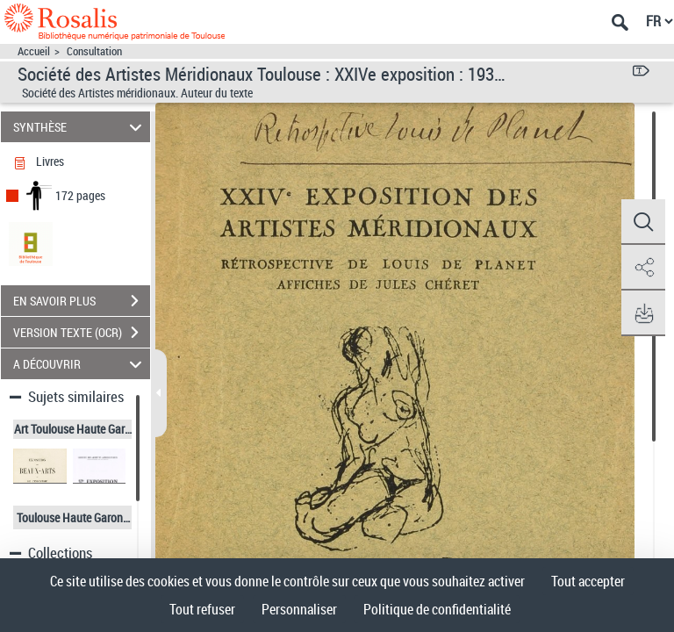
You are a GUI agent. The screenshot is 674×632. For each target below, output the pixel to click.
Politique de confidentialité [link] (437, 609)
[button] (643, 222)
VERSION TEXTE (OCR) (81, 332)
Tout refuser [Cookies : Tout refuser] (202, 609)
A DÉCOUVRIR (80, 363)
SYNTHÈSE (80, 126)
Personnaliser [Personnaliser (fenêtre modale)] (299, 609)
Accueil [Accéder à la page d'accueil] (34, 51)
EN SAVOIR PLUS (81, 301)
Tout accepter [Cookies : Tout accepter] (588, 581)
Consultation (94, 51)
